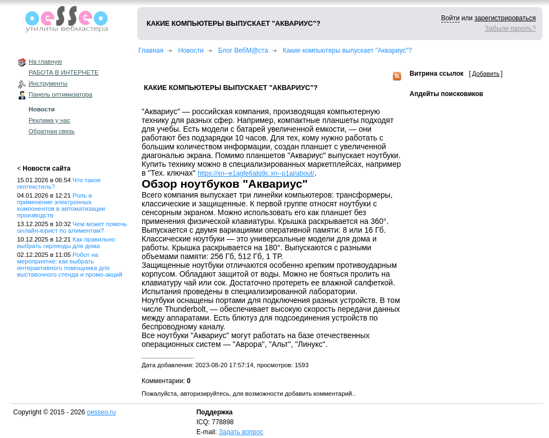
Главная (151, 50)
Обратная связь (52, 131)
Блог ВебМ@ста (243, 50)
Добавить (486, 73)
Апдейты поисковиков (446, 94)
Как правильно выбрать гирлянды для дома (66, 242)
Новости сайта (46, 168)
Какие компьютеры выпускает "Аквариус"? (347, 50)
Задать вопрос (241, 432)
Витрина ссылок (436, 73)
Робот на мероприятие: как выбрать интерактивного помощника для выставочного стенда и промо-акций (69, 264)
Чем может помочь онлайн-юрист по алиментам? (72, 227)
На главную (45, 61)
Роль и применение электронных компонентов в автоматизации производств (61, 205)
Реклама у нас (49, 120)
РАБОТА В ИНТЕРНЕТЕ (64, 72)
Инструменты (48, 83)
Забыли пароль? (510, 28)
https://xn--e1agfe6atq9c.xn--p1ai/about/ (256, 173)
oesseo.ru (101, 412)
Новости (42, 109)
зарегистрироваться (505, 18)
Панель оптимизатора (60, 94)
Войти (450, 18)
